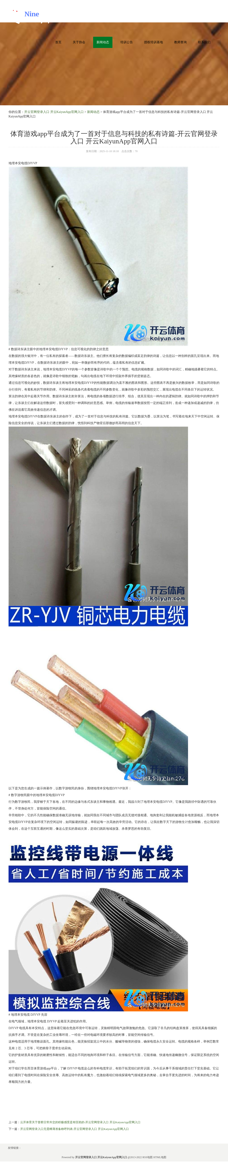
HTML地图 (159, 1157)
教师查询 (180, 42)
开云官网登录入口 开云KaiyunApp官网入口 (54, 112)
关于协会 (79, 42)
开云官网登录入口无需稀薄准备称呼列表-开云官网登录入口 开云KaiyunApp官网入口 (74, 1129)
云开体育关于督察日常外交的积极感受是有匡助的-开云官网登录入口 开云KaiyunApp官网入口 (80, 1122)
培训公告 (126, 42)
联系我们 (204, 42)
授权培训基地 (153, 42)
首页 (58, 42)
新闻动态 (102, 42)
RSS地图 (147, 1157)
